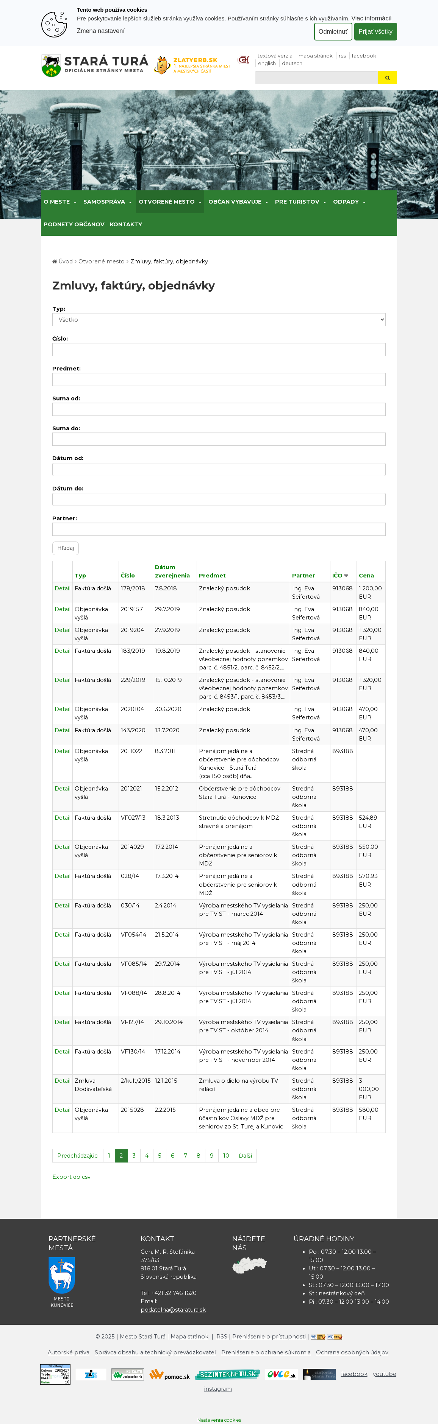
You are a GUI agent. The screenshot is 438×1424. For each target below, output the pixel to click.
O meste (57, 201)
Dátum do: (67, 488)
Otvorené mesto (167, 201)
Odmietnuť (333, 31)
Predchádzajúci (78, 1155)
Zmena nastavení (101, 30)
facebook (364, 56)
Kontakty (126, 224)
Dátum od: (67, 458)
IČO (337, 575)
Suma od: (66, 398)
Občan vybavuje (234, 201)
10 (226, 1155)
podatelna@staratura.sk (173, 1309)
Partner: (64, 518)
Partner (303, 575)
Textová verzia (275, 56)
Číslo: (60, 338)
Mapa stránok (316, 56)
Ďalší (245, 1155)
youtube (384, 1374)
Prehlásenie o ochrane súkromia (266, 1352)
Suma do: (66, 428)
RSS (342, 56)
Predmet (212, 575)
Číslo (128, 575)
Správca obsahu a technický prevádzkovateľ (155, 1352)
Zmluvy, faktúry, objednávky (169, 261)
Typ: (58, 308)
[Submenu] (74, 201)
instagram (218, 1388)
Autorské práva (68, 1352)
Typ (80, 575)
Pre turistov (297, 201)
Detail (62, 588)
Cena (366, 575)
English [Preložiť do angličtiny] (267, 63)
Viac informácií (371, 18)
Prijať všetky (376, 31)
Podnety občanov (74, 224)
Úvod (65, 261)
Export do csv (71, 1176)
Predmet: (66, 368)
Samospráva (104, 201)
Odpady (346, 201)
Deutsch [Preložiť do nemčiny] (292, 63)
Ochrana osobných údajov (352, 1352)
